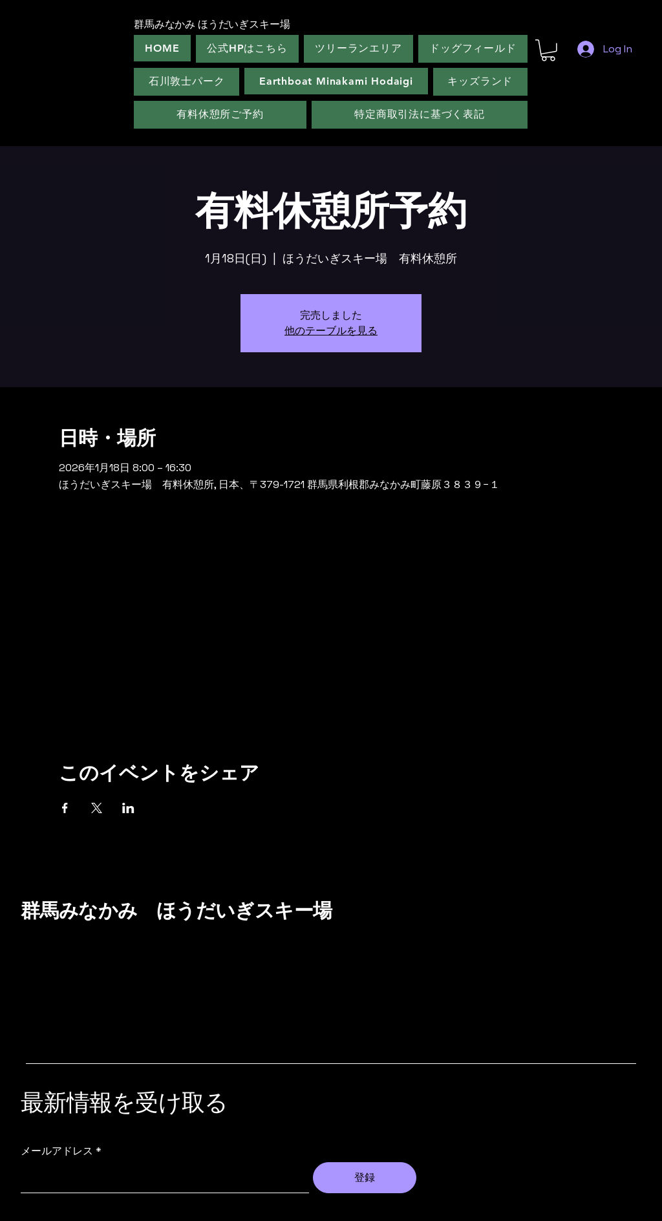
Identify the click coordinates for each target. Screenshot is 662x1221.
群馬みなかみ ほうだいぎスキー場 (176, 910)
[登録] (364, 1177)
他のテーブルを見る (331, 330)
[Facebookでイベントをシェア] (65, 808)
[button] (548, 50)
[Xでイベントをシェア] (97, 808)
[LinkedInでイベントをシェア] (128, 808)
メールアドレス (57, 1151)
